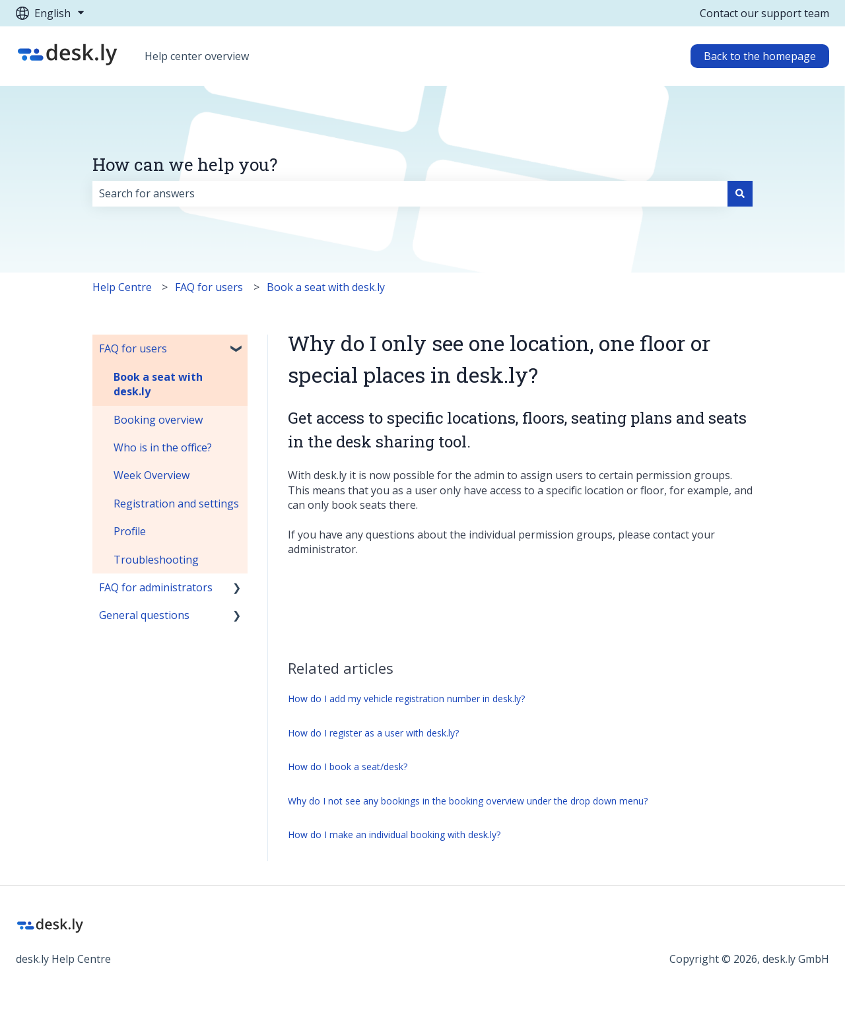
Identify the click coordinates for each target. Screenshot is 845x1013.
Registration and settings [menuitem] (176, 503)
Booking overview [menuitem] (158, 419)
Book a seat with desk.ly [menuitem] (158, 384)
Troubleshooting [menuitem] (156, 559)
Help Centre (122, 287)
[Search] (740, 193)
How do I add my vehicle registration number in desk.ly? (406, 698)
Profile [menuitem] (130, 531)
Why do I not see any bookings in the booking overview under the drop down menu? (468, 801)
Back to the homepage (760, 56)
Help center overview (197, 56)
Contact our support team (764, 13)
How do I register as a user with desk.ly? (373, 733)
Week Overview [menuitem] (151, 475)
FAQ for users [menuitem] (133, 348)
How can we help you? (184, 164)
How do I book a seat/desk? (347, 766)
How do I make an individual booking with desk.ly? (394, 834)
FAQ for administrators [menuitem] (156, 587)
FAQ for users (209, 287)
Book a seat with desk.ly (326, 287)
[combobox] (409, 193)
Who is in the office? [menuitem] (163, 447)
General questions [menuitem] (144, 615)
